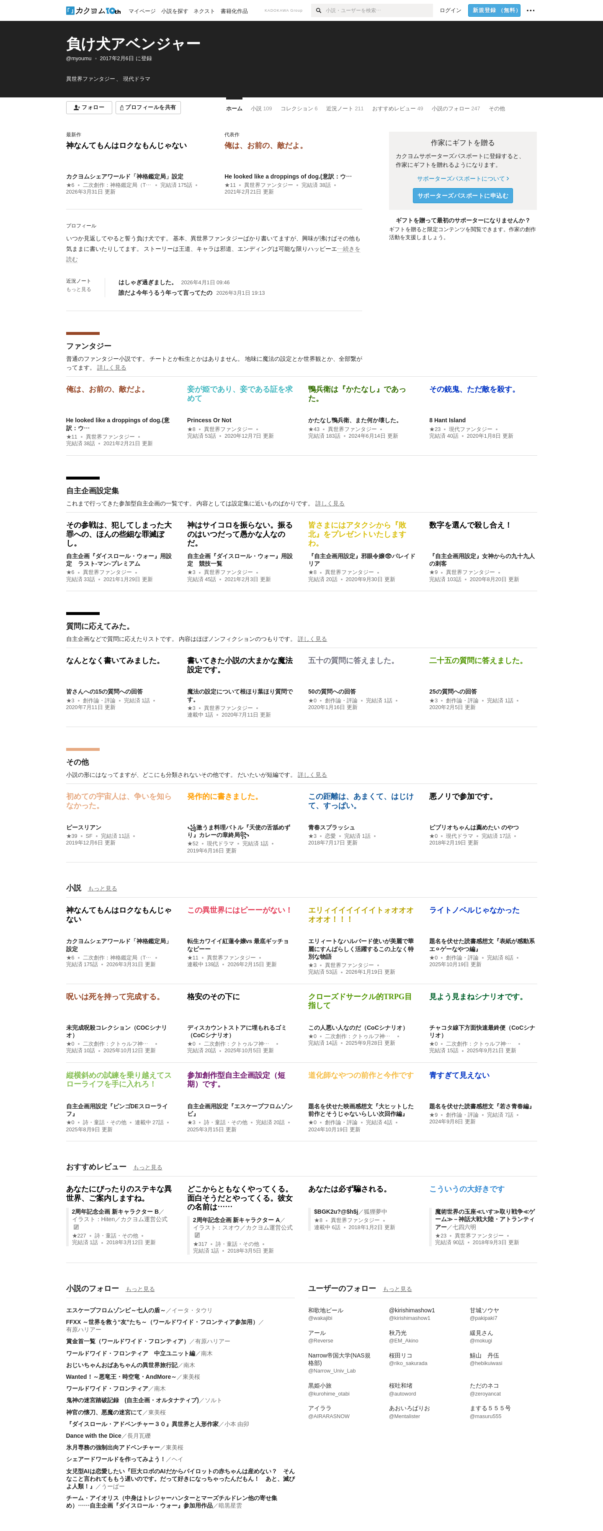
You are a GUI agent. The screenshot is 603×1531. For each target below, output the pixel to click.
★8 (191, 429)
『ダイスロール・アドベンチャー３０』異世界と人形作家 (142, 1424)
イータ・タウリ (192, 1310)
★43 (314, 429)
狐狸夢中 (375, 1211)
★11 (230, 185)
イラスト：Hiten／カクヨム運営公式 (120, 1219)
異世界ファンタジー (268, 185)
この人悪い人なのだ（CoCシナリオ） (358, 1027)
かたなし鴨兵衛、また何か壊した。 (355, 420)
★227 (79, 1236)
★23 (435, 429)
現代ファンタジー (470, 429)
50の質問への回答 (332, 691)
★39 (71, 836)
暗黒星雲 (230, 1505)
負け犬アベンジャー (133, 44)
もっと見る (78, 289)
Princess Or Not (209, 420)
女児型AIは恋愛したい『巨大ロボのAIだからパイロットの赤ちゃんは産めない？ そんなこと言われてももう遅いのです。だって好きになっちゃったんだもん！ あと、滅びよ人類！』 (180, 1479)
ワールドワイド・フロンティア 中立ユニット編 (130, 1353)
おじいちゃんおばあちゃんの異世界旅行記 (122, 1365)
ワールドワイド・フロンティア (107, 1388)
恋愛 (330, 836)
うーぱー (113, 1486)
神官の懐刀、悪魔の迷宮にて (104, 1412)
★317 (200, 1244)
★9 (433, 572)
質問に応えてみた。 (100, 626)
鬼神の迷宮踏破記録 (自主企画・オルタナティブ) (132, 1400)
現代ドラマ (220, 844)
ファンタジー (88, 346)
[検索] (318, 10)
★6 (70, 185)
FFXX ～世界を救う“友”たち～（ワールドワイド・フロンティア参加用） (162, 1322)
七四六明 (464, 1227)
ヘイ (177, 1459)
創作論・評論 (99, 701)
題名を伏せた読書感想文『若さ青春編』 (482, 1106)
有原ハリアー (83, 1329)
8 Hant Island (447, 420)
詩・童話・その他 (104, 1122)
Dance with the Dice (93, 1435)
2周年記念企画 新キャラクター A (236, 1220)
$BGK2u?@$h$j (336, 1211)
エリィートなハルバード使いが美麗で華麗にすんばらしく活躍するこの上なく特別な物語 (361, 948)
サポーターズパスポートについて (463, 178)
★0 (312, 701)
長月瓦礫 (139, 1435)
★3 (191, 572)
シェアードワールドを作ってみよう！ (116, 1459)
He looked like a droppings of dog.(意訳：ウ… (287, 176)
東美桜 (191, 1376)
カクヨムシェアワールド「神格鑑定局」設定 (124, 176)
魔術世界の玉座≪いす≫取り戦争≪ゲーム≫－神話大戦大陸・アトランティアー (485, 1219)
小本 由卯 (237, 1424)
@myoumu (79, 58)
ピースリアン (83, 827)
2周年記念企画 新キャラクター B (115, 1211)
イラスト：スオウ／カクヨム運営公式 (243, 1227)
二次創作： (117, 185)
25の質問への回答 (453, 691)
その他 (77, 762)
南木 (207, 1353)
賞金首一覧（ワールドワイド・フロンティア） (127, 1341)
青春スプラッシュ (331, 827)
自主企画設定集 (92, 491)
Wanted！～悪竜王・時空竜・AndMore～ (121, 1376)
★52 (192, 844)
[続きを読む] (214, 249)
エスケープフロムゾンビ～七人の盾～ (116, 1310)
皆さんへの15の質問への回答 (104, 691)
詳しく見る (111, 367)
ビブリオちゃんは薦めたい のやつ (474, 827)
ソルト (213, 1400)
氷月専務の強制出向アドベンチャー (113, 1447)
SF (89, 836)
